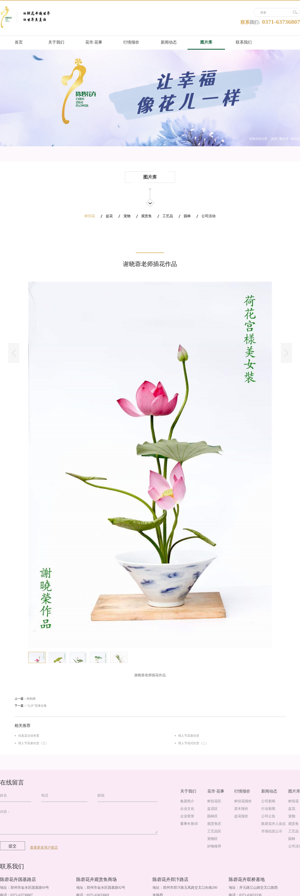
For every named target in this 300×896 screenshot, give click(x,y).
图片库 (284, 139)
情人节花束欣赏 (188, 735)
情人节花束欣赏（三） (33, 743)
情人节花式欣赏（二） (193, 743)
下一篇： (30, 705)
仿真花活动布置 (28, 735)
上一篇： (25, 698)
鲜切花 (295, 139)
